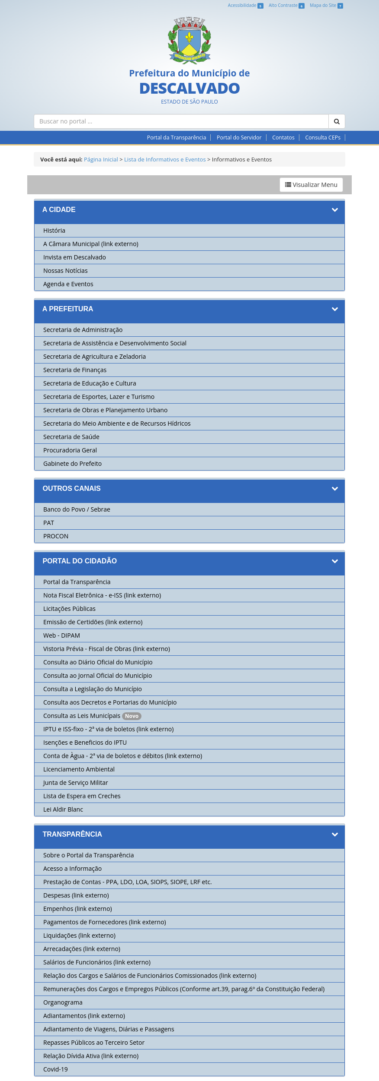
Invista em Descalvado (74, 257)
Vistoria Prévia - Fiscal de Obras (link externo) (106, 649)
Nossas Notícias (65, 270)
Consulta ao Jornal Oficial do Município (97, 675)
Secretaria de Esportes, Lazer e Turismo (98, 396)
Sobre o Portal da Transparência (88, 855)
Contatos (283, 137)
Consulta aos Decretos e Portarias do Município (110, 702)
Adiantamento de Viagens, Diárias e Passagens (108, 1029)
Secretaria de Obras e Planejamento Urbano (105, 410)
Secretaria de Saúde (71, 437)
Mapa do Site (326, 5)
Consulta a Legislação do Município (92, 689)
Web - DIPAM (61, 635)
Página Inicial (101, 159)
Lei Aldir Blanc (63, 809)
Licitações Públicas (69, 608)
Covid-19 (55, 1069)
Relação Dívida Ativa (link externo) (90, 1056)
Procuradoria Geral (70, 450)
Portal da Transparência (176, 137)
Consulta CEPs (322, 137)
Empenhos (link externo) (77, 908)
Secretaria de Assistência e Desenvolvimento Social (114, 343)
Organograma (63, 1002)
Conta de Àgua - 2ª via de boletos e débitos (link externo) (122, 756)
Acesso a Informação (72, 868)
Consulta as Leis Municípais (82, 715)
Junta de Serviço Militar (75, 782)
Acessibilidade (245, 5)
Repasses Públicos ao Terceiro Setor (94, 1042)
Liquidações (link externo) (79, 935)
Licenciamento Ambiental (79, 769)
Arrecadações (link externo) (81, 949)
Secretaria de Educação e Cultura (89, 383)
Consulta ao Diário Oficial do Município (98, 662)
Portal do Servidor (239, 137)
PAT (48, 522)
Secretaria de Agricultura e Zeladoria (94, 356)
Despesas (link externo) (76, 895)
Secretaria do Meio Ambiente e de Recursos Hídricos (117, 423)
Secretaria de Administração (82, 330)
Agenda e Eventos (68, 284)
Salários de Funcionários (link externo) (97, 962)
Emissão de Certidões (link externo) (92, 622)
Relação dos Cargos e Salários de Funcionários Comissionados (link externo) (149, 975)
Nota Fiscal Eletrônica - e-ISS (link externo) (102, 595)
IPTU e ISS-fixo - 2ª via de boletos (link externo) (108, 729)
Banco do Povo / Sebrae (76, 509)
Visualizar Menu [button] (311, 184)
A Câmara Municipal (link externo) (90, 244)
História (54, 230)
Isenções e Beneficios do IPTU (85, 742)
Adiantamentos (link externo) (84, 1015)
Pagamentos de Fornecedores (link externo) (104, 922)
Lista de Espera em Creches (82, 796)
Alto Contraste (287, 5)
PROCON (55, 536)
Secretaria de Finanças (74, 370)
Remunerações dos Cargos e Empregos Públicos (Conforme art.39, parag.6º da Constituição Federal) (183, 989)
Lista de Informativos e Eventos (165, 159)
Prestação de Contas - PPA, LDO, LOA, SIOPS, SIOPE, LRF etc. (127, 882)
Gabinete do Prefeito (72, 463)
